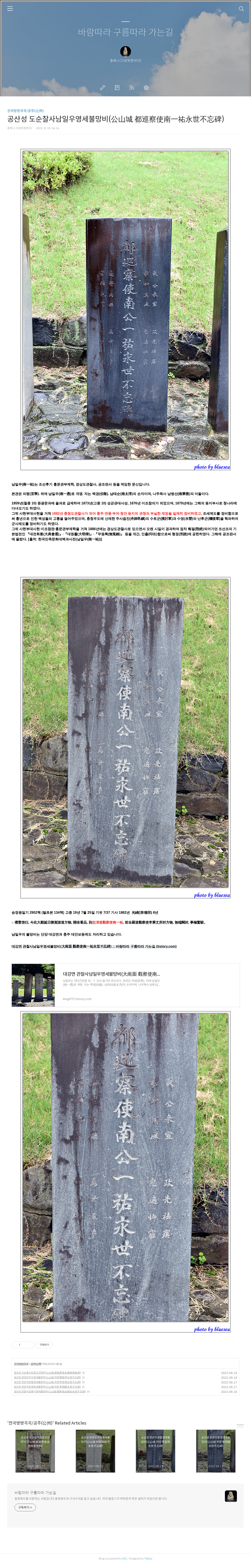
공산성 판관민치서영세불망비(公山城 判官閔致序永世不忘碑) (47, 1377)
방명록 (118, 87)
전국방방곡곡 (21, 1363)
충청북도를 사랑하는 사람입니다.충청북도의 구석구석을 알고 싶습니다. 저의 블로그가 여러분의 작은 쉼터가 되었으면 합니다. (91, 1499)
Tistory (148, 1558)
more (240, 1424)
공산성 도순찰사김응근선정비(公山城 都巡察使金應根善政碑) (47, 1372)
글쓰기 (103, 87)
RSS (132, 87)
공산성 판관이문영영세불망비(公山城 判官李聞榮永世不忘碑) (47, 1386)
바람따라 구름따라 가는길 (125, 32)
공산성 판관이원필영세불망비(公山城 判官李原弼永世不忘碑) (47, 1382)
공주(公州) (36, 1363)
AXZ (124, 1558)
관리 (147, 87)
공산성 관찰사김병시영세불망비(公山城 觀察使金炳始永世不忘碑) (50, 1391)
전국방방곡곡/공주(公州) (25, 111)
